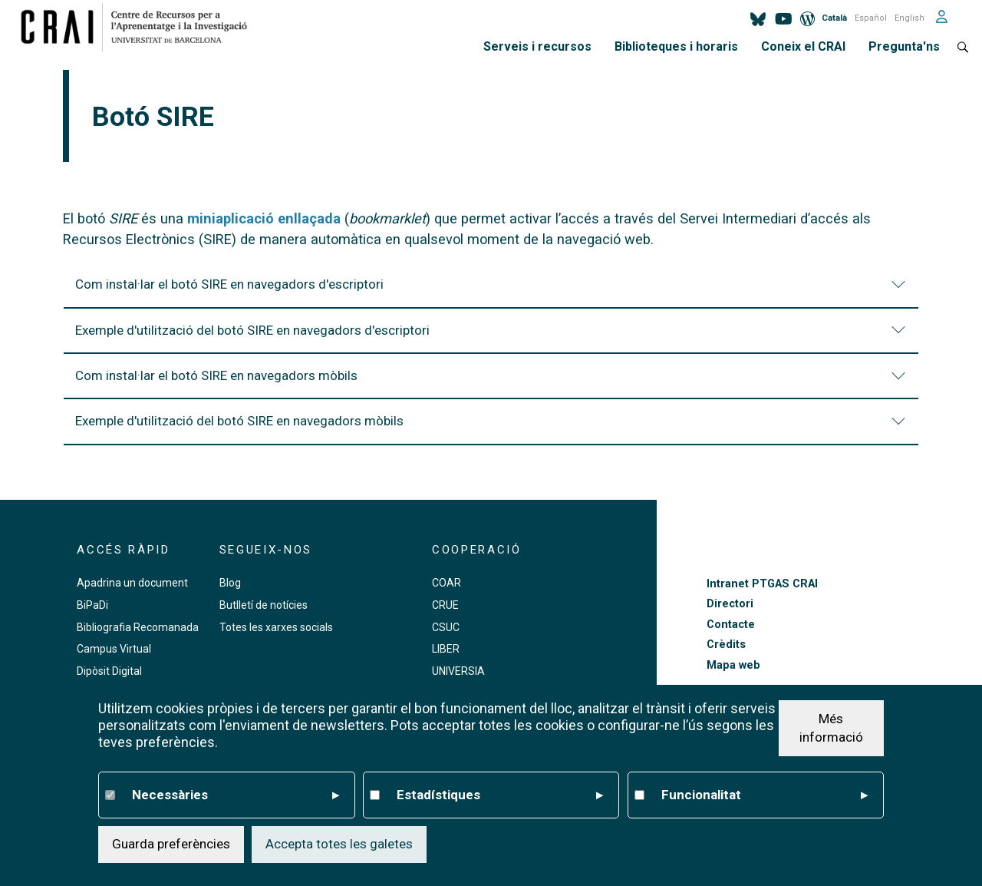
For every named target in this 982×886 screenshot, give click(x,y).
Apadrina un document (132, 583)
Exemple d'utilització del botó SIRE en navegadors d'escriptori (492, 337)
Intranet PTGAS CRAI (762, 583)
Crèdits (726, 644)
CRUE (445, 605)
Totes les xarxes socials (276, 627)
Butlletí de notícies (263, 605)
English (909, 18)
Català (834, 18)
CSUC (446, 627)
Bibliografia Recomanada (138, 627)
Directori (730, 603)
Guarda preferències (171, 843)
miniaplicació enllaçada (264, 218)
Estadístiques (500, 795)
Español (871, 18)
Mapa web (733, 665)
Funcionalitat (764, 795)
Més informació (831, 728)
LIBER (446, 649)
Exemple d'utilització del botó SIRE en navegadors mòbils (492, 428)
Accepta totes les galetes (339, 843)
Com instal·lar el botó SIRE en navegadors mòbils (492, 383)
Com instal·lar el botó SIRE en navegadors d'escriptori (492, 291)
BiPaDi (92, 605)
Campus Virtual (114, 649)
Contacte (731, 624)
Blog (230, 583)
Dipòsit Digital (109, 671)
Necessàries (235, 795)
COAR (446, 583)
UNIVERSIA (458, 671)
